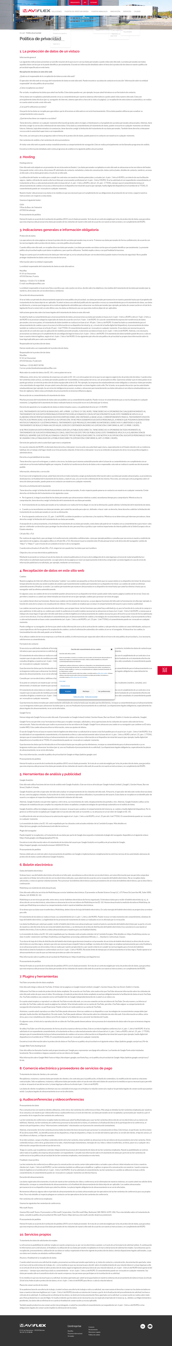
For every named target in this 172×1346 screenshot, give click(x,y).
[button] (111, 649)
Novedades (143, 11)
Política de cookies (78, 697)
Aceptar (68, 691)
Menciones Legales (94, 1332)
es (34, 4)
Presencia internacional (75, 1333)
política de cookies (102, 673)
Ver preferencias (104, 691)
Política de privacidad (91, 697)
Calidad (133, 11)
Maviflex (70, 1331)
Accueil (22, 33)
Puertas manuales (99, 11)
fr (23, 4)
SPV (85, 3)
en (27, 4)
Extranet (93, 3)
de (31, 4)
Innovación (114, 11)
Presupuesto (75, 3)
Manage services (65, 685)
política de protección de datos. (79, 677)
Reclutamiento (93, 1329)
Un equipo (71, 1336)
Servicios (125, 11)
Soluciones (58, 11)
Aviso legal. (62, 681)
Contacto (91, 1327)
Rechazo (86, 691)
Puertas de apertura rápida (77, 11)
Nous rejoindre (140, 3)
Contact (128, 3)
